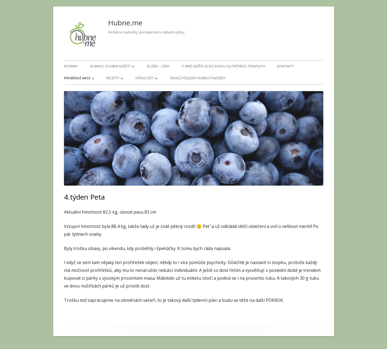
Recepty (112, 78)
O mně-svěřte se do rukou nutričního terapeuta (223, 66)
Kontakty (285, 66)
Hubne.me (125, 23)
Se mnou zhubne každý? (110, 66)
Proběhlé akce (77, 78)
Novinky (71, 66)
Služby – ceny (158, 66)
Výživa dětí (144, 78)
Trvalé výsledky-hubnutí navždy (198, 78)
